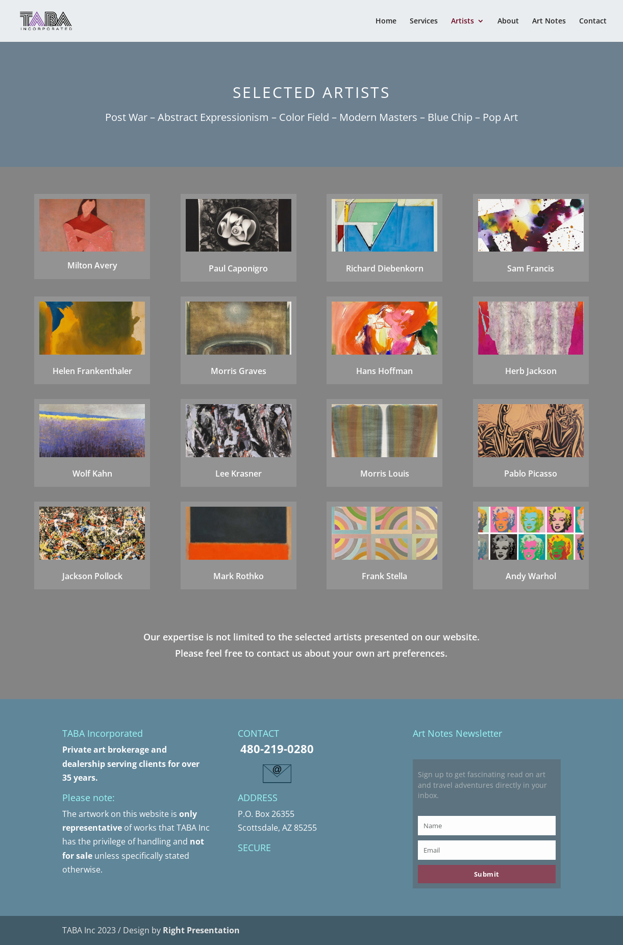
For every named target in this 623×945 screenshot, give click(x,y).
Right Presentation (201, 930)
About (508, 21)
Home (386, 21)
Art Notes (549, 21)
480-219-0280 (277, 748)
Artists (462, 21)
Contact (593, 21)
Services (424, 21)
